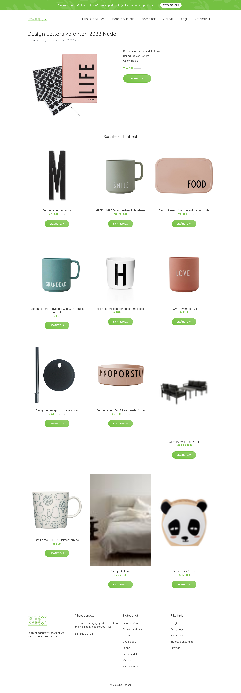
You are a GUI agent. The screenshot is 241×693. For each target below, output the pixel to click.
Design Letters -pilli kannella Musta (57, 412)
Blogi (183, 20)
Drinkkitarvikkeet (94, 20)
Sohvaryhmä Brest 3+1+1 (184, 444)
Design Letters (161, 53)
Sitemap (175, 650)
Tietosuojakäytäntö (182, 644)
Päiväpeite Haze (121, 573)
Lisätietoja (137, 80)
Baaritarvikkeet (123, 20)
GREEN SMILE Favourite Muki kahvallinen (120, 212)
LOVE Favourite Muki (184, 311)
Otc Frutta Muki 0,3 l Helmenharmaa (57, 542)
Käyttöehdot (178, 637)
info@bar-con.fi (84, 636)
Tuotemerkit (201, 20)
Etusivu (32, 42)
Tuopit (126, 650)
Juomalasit (148, 20)
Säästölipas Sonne (184, 573)
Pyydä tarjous (171, 5)
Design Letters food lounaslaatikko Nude (184, 212)
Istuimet (127, 637)
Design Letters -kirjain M (57, 212)
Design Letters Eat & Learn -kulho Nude (120, 412)
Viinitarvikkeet (131, 668)
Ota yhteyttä (178, 631)
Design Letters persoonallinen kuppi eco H (120, 311)
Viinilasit (168, 20)
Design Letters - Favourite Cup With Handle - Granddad (57, 312)
